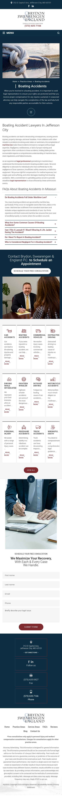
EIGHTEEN (23, 396)
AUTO (9, 348)
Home (7, 728)
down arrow (31, 112)
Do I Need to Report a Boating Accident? (23, 238)
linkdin (33, 6)
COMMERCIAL (23, 348)
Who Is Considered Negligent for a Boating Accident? (28, 243)
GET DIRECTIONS (31, 653)
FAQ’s (45, 728)
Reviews (54, 728)
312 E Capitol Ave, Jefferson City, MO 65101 (32, 3)
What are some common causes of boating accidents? (24, 224)
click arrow (31, 480)
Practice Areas (19, 728)
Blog (25, 732)
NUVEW (6, 785)
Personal (9, 443)
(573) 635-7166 (33, 26)
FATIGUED (38, 396)
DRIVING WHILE (9, 396)
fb (28, 6)
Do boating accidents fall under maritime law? (26, 197)
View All (31, 471)
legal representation (18, 181)
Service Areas (34, 728)
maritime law (7, 145)
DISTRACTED (53, 348)
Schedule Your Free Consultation (31, 272)
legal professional (24, 161)
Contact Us (35, 732)
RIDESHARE (23, 443)
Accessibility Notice (45, 785)
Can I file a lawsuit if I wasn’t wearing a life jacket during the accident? (28, 231)
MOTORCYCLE (53, 396)
